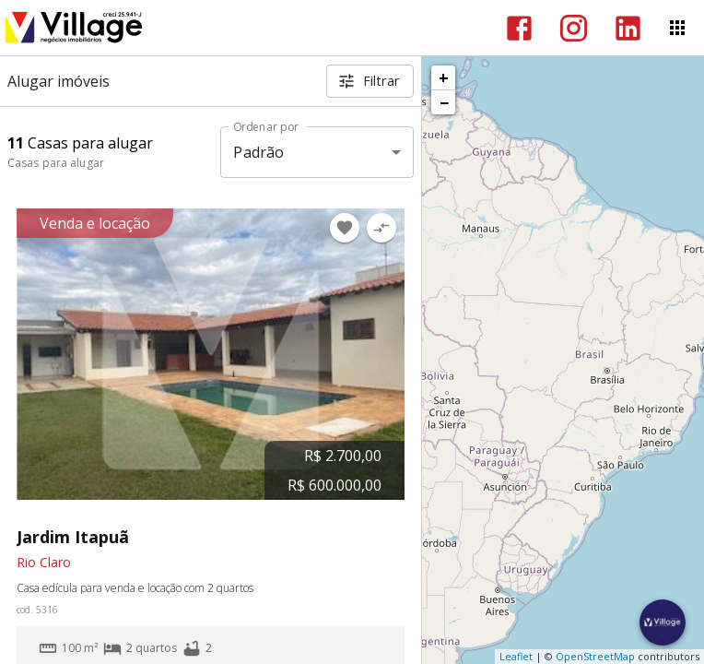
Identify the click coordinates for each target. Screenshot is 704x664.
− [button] (444, 102)
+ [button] (444, 77)
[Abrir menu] (677, 28)
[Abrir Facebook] (519, 28)
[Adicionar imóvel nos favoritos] (344, 228)
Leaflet (516, 656)
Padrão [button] (258, 152)
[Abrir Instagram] (573, 28)
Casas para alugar (55, 163)
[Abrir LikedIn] (628, 28)
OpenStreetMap (595, 656)
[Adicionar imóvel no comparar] (381, 228)
